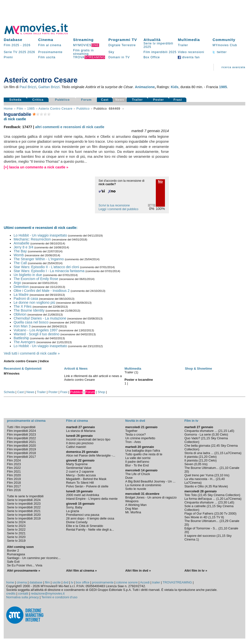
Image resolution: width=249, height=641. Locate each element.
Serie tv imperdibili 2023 (24, 503)
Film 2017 (14, 486)
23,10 (219, 475)
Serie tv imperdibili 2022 (24, 507)
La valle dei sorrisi (137, 458)
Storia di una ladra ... (198, 453)
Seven (188, 464)
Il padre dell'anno (137, 461)
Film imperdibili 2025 (160, 52)
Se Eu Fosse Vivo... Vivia (24, 565)
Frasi (178, 99)
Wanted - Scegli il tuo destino (36, 334)
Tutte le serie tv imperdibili (25, 496)
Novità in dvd (135, 420)
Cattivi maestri (76, 447)
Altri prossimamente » (23, 570)
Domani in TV (119, 57)
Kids (174, 87)
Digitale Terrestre (122, 45)
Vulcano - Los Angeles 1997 (36, 330)
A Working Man (136, 505)
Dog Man (131, 508)
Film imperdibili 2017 (21, 457)
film (20, 108)
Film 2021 (14, 471)
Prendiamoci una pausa (82, 515)
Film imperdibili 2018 (21, 453)
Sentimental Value (78, 468)
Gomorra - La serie (197, 434)
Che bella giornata (197, 445)
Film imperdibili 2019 (21, 449)
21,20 (204, 457)
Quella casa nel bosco (31, 322)
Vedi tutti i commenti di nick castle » (32, 353)
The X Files (23, 306)
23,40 (221, 479)
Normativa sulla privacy (22, 597)
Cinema (45, 40)
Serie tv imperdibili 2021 (24, 511)
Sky (111, 52)
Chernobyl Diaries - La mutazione (40, 318)
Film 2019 (14, 479)
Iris (204, 464)
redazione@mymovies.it (48, 593)
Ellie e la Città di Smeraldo (84, 526)
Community (224, 40)
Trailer (183, 45)
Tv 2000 (229, 513)
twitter (220, 52)
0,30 (216, 434)
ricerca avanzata (233, 67)
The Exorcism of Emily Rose (36, 279)
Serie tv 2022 (16, 529)
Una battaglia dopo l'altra (142, 450)
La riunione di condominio (143, 485)
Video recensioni (191, 52)
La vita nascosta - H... (199, 479)
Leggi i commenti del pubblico (118, 209)
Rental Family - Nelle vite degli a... (90, 529)
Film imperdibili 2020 (21, 445)
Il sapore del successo (200, 536)
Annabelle (21, 243)
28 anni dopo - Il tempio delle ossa (90, 518)
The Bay (20, 251)
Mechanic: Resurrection (32, 239)
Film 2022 (14, 468)
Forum (86, 99)
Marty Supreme (77, 464)
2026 (26, 45)
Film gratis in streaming (83, 52)
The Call (20, 263)
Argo (17, 283)
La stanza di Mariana (80, 431)
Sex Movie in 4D (195, 517)
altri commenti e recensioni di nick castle (69, 127)
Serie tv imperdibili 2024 (24, 500)
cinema (22, 582)
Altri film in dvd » (138, 570)
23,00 (219, 513)
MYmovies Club (225, 45)
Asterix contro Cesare (55, 108)
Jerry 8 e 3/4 (23, 247)
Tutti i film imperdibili (21, 427)
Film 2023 (14, 464)
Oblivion (20, 314)
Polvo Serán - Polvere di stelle (87, 486)
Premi (8, 57)
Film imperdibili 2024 (21, 431)
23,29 (224, 521)
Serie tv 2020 (16, 537)
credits (11, 593)
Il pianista (191, 457)
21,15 (223, 431)
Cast (105, 99)
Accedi (144, 582)
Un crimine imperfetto (140, 438)
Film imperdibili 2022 (21, 438)
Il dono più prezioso (79, 443)
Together (131, 431)
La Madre (21, 295)
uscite (57, 582)
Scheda (15, 99)
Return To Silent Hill (80, 482)
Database (13, 40)
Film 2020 (14, 475)
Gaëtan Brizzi (48, 87)
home (10, 582)
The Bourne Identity (29, 310)
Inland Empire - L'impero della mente (92, 499)
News (30, 392)
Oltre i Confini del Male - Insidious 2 (42, 291)
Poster (158, 99)
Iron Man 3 (22, 326)
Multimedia (189, 40)
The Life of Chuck (137, 474)
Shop (101, 392)
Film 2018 (14, 482)
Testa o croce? (135, 434)
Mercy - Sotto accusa (81, 475)
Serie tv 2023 (16, 526)
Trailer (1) (131, 372)
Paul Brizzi (27, 87)
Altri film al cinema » (81, 570)
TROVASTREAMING (177, 582)
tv (72, 582)
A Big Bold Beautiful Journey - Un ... (150, 481)
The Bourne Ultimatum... (201, 468)
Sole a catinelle (195, 506)
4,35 (209, 486)
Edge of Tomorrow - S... (200, 528)
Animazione (145, 87)
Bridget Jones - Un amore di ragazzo (151, 497)
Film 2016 (14, 490)
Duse (129, 478)
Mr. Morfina (133, 512)
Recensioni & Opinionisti (22, 368)
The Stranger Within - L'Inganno (39, 259)
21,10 (224, 468)
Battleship (21, 338)
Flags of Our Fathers (198, 513)
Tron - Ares (133, 442)
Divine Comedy (77, 522)
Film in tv (191, 420)
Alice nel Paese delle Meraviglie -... (90, 455)
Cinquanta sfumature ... (200, 431)
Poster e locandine (138, 379)
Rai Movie (220, 486)
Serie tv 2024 (16, 522)
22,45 (216, 445)
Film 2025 (11, 45)
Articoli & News (76, 368)
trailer (156, 582)
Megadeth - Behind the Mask (86, 479)
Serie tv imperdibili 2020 (24, 515)
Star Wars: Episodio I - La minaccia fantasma (49, 271)
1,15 (212, 517)
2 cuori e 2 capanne (80, 471)
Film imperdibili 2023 (21, 434)
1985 (223, 87)
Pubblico (62, 99)
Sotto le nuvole (135, 489)
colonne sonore (127, 582)
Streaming (83, 40)
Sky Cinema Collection (223, 495)
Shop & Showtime (198, 368)
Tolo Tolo (190, 495)
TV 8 (219, 517)
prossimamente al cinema (26, 420)
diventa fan (189, 57)
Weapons (132, 501)
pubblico (83, 108)
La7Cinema (232, 453)
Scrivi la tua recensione (114, 205)
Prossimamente (50, 52)
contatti (23, 593)
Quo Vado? (192, 438)
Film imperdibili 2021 (21, 442)
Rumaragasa (16, 554)
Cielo (223, 434)
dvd (66, 582)
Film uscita (46, 57)
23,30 (223, 502)
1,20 (220, 499)
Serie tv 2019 (16, 540)
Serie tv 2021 (16, 533)
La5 (230, 431)
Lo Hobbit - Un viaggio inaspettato (40, 235)
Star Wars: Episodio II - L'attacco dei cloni (46, 267)
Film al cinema (49, 45)
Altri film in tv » (195, 570)
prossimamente (102, 582)
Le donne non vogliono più (34, 302)
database (35, 582)
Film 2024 (14, 460)
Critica (37, 99)
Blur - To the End (137, 465)
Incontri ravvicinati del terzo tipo (88, 439)
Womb (19, 255)
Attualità (152, 40)
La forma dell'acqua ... (199, 499)
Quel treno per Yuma (198, 475)
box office (82, 582)
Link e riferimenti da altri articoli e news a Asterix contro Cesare (93, 377)
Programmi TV (122, 40)
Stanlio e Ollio (194, 486)
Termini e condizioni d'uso (59, 597)
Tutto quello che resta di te (143, 454)
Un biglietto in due (28, 275)
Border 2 (13, 550)
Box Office (151, 57)
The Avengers (25, 342)
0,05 (198, 464)
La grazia (72, 511)
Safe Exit (13, 561)
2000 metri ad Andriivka (82, 495)
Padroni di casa (26, 298)
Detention (21, 287)
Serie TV (11, 52)
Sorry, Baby (74, 507)
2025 (22, 52)
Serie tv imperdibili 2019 (24, 518)
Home (8, 108)
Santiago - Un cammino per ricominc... (34, 558)
